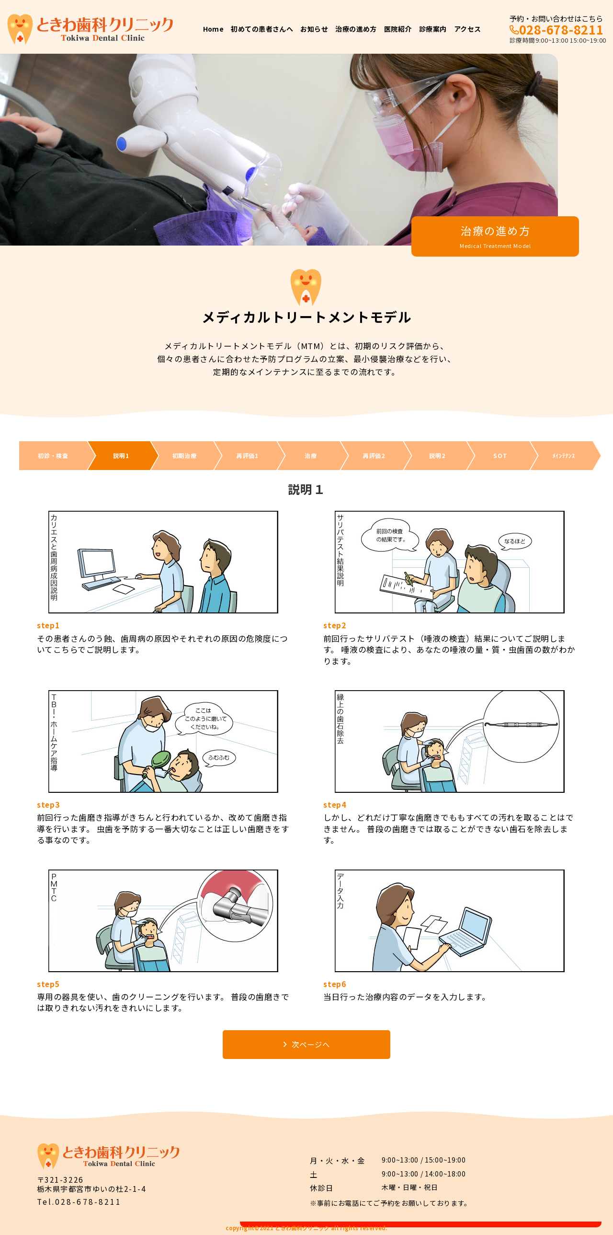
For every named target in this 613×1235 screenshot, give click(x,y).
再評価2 (374, 455)
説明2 (437, 455)
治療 (311, 455)
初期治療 (184, 455)
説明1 (121, 455)
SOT (500, 455)
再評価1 (248, 455)
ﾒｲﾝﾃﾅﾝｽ (564, 455)
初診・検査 (53, 455)
